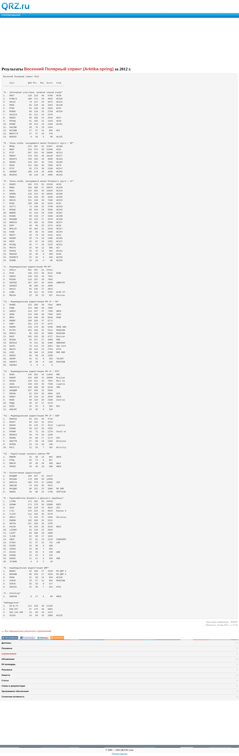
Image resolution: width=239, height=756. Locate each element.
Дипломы (6, 643)
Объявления (8, 659)
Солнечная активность (13, 696)
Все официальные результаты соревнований (28, 631)
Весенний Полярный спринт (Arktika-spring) (69, 69)
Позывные (7, 648)
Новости (6, 675)
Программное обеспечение (15, 691)
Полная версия (119, 754)
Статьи (5, 680)
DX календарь (9, 664)
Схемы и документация (13, 686)
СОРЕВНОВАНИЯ (11, 15)
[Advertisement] (95, 41)
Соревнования (9, 654)
